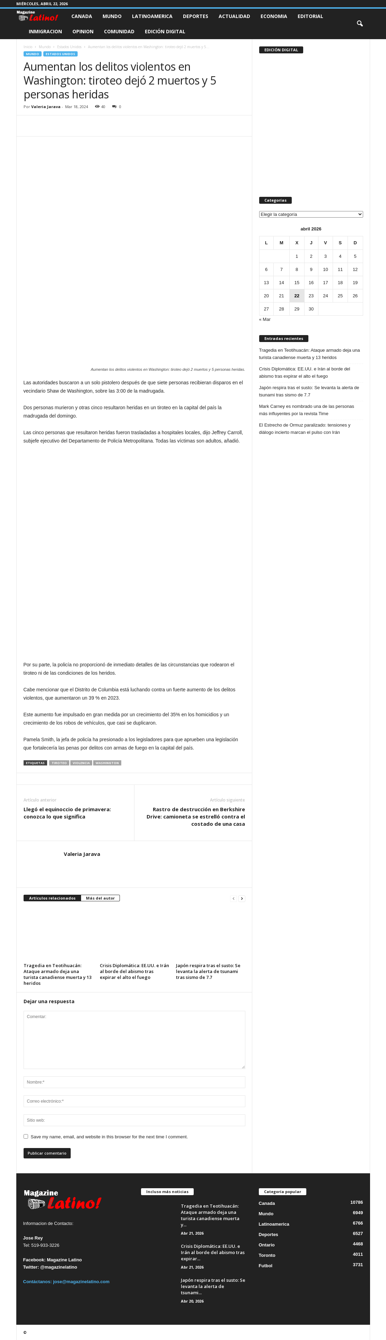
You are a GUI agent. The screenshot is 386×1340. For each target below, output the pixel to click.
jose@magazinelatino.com (81, 1281)
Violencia (81, 763)
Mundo (112, 16)
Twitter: (31, 1267)
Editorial (310, 16)
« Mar (265, 319)
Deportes (195, 16)
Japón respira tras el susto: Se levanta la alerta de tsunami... (213, 1286)
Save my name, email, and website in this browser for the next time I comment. (109, 1136)
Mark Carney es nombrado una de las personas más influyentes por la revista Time (306, 410)
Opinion (83, 31)
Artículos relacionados (52, 898)
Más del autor (100, 898)
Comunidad (119, 31)
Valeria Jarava (46, 106)
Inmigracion (45, 31)
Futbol (266, 1265)
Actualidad (234, 16)
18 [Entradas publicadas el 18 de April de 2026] (340, 282)
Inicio (28, 46)
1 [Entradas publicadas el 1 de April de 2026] (297, 256)
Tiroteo (59, 763)
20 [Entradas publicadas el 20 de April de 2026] (266, 295)
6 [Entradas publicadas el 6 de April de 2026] (266, 269)
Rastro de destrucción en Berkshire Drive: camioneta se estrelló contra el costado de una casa (196, 816)
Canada (81, 16)
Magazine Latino (64, 1259)
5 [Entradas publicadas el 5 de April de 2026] (355, 256)
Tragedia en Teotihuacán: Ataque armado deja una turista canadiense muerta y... (210, 1215)
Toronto (267, 1255)
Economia (274, 16)
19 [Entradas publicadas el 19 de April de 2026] (355, 282)
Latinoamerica (152, 16)
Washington (107, 763)
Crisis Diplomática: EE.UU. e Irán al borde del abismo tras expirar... (213, 1252)
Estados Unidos (69, 46)
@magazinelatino (58, 1267)
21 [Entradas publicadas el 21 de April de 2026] (281, 295)
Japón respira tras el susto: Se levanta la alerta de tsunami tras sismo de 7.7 (208, 971)
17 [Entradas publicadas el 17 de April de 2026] (325, 282)
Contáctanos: (38, 1281)
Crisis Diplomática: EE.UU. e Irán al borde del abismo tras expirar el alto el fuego (134, 971)
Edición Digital (165, 31)
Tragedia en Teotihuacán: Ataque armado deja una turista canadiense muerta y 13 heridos (57, 974)
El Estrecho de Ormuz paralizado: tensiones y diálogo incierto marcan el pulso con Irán (305, 428)
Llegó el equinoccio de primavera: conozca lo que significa (67, 813)
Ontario (267, 1244)
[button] (359, 24)
